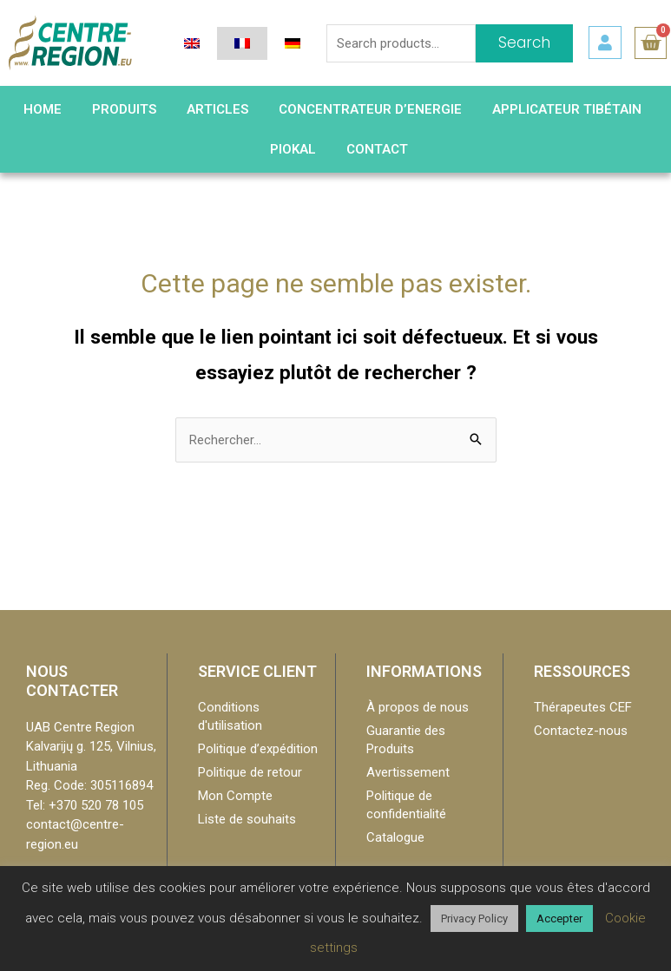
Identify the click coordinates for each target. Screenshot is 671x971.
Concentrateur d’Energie (370, 109)
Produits (124, 109)
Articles (217, 109)
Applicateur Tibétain (566, 109)
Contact (377, 149)
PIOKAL (293, 149)
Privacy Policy (474, 918)
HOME (42, 109)
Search (524, 42)
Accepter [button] (559, 918)
